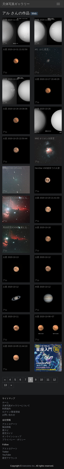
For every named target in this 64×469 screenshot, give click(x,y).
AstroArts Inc (28, 466)
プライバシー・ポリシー (14, 439)
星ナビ (5, 430)
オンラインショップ (11, 436)
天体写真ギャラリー (16, 4)
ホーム (5, 402)
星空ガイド (7, 433)
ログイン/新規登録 (11, 412)
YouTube (6, 455)
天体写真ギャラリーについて (16, 405)
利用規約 (6, 408)
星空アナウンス (9, 458)
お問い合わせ (8, 415)
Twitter (5, 452)
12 (54, 379)
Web (34, 13)
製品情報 (6, 427)
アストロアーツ (9, 424)
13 (5, 385)
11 (48, 379)
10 (41, 379)
